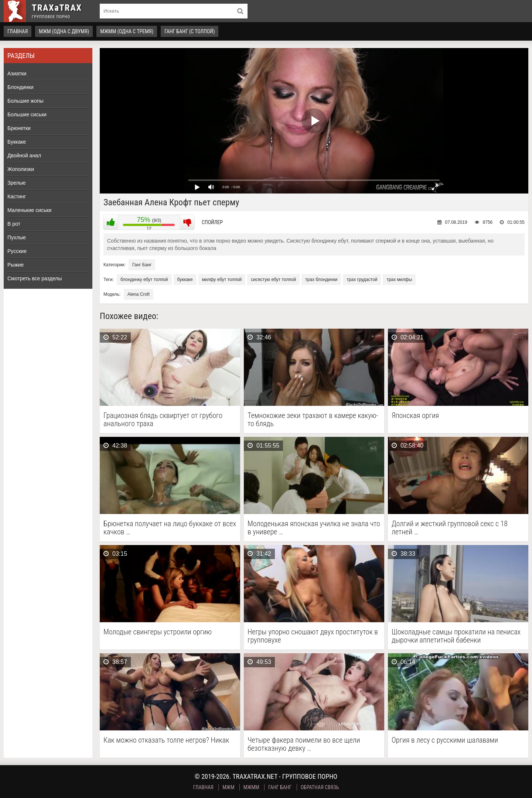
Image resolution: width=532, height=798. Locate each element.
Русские (17, 251)
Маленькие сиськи (29, 210)
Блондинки (20, 87)
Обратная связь (320, 787)
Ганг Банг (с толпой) (189, 31)
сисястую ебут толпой (273, 279)
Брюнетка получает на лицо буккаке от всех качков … (169, 528)
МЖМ (228, 787)
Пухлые (16, 237)
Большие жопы (25, 101)
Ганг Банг (141, 264)
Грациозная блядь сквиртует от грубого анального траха (162, 419)
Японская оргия (415, 415)
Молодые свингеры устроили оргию (157, 632)
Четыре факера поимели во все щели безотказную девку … (304, 744)
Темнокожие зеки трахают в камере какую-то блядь (313, 419)
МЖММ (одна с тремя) (126, 31)
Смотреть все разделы (34, 278)
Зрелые (16, 183)
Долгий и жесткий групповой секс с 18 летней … (450, 528)
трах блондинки (321, 279)
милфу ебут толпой (222, 279)
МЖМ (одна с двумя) (64, 31)
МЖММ (251, 787)
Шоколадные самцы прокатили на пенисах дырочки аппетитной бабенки (456, 636)
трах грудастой (362, 279)
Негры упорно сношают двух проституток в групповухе (313, 636)
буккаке (185, 279)
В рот (13, 224)
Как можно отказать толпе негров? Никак (166, 740)
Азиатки (16, 73)
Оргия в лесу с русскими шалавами (445, 740)
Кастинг (16, 196)
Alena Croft (138, 294)
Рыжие (15, 265)
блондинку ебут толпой (144, 279)
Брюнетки (19, 128)
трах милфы (399, 279)
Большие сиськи (27, 114)
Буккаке (16, 142)
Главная (17, 31)
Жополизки (20, 169)
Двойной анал (24, 155)
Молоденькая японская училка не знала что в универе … (314, 528)
